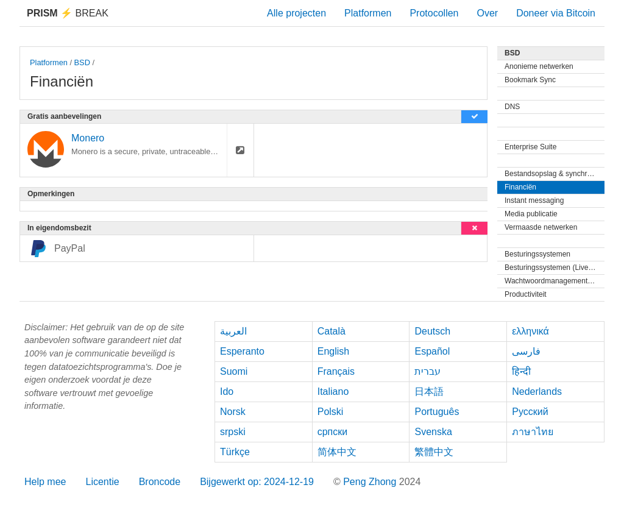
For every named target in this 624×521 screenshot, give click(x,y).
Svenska (433, 432)
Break (67, 13)
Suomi (233, 371)
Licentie (102, 482)
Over (487, 13)
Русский (530, 411)
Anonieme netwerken (539, 66)
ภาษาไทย (532, 432)
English (333, 351)
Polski (330, 411)
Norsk (233, 411)
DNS (512, 106)
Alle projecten (296, 13)
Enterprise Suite (530, 147)
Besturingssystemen (537, 254)
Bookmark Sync (530, 80)
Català (331, 331)
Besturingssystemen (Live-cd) (553, 267)
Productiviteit (526, 294)
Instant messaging (534, 200)
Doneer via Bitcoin (555, 13)
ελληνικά (530, 331)
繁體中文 (433, 452)
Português (436, 411)
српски (332, 432)
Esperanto (242, 351)
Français (336, 371)
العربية (233, 331)
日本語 (429, 391)
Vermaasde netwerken (541, 227)
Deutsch (432, 331)
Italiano (333, 391)
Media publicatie (531, 214)
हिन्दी (521, 371)
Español (432, 351)
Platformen (367, 13)
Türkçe (235, 452)
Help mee (45, 482)
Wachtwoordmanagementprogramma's (554, 281)
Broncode (160, 482)
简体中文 (336, 452)
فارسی (526, 351)
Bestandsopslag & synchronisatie (554, 173)
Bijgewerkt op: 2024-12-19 (257, 482)
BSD (82, 62)
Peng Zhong (371, 482)
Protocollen (434, 13)
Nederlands (537, 391)
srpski (233, 432)
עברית (427, 371)
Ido (226, 391)
